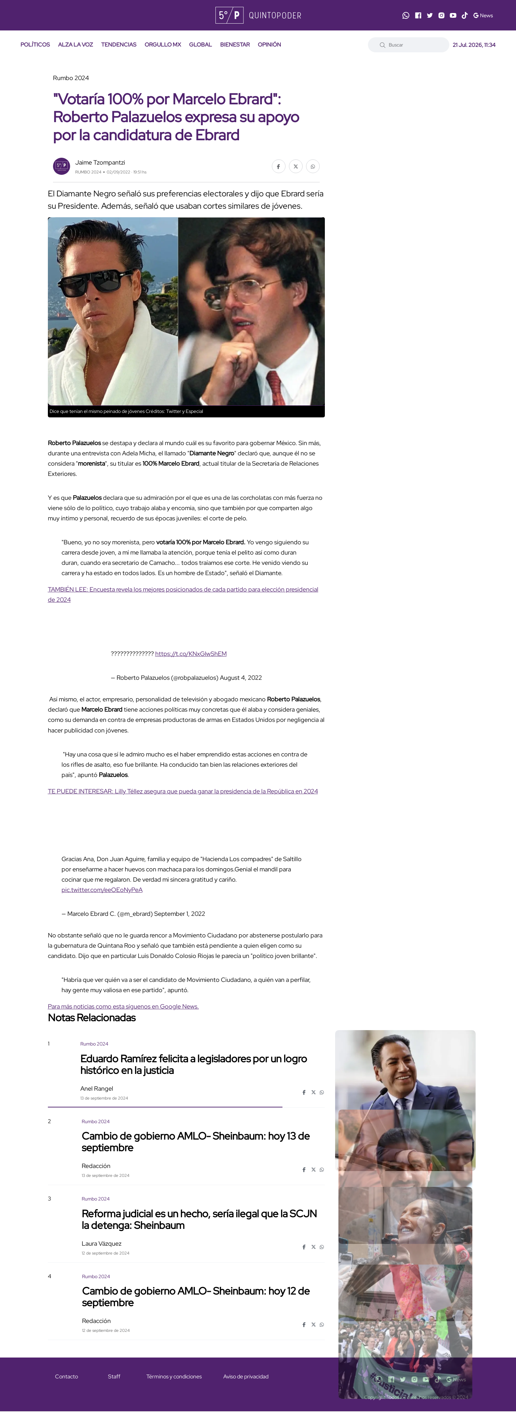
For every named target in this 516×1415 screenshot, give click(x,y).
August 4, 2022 (241, 677)
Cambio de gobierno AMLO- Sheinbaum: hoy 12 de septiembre (196, 1296)
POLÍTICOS (35, 44)
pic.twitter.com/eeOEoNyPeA (102, 890)
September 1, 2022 (179, 914)
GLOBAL (200, 44)
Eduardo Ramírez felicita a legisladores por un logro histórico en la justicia (193, 1064)
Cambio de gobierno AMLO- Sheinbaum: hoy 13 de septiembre (196, 1141)
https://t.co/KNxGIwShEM (191, 654)
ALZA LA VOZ (75, 44)
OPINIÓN (269, 44)
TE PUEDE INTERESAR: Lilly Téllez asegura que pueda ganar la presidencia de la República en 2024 (183, 791)
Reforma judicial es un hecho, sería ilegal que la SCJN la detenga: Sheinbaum (199, 1219)
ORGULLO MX (163, 44)
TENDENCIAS (118, 44)
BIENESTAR (235, 44)
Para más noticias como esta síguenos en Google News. (123, 1006)
